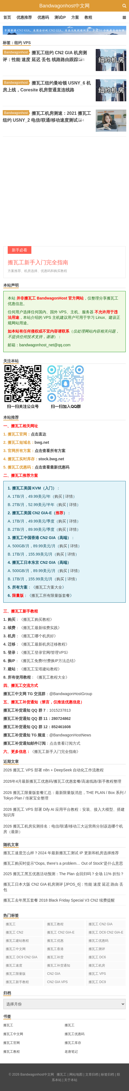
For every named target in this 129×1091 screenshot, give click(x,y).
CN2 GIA (53, 974)
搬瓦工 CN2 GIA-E (60, 932)
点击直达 (38, 434)
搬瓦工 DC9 (97, 982)
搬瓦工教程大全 (52, 677)
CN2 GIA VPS (57, 982)
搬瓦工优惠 (55, 941)
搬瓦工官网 (11, 1043)
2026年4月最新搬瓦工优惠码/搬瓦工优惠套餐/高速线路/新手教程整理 (62, 781)
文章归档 (91, 1074)
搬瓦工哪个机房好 (38, 636)
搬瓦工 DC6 (97, 957)
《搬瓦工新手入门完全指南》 (55, 751)
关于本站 (70, 1080)
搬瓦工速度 (14, 965)
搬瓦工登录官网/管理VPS (45, 652)
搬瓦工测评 (97, 949)
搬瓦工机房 (97, 965)
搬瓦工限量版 (16, 974)
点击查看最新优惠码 (52, 467)
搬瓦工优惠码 (98, 941)
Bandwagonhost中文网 (64, 6)
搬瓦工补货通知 (58, 965)
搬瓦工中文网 (16, 949)
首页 (7, 17)
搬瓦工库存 (73, 1043)
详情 (69, 496)
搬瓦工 (11, 924)
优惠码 (43, 17)
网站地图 (76, 1074)
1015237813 (60, 710)
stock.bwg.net (51, 459)
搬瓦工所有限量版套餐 (50, 595)
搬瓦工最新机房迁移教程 (44, 644)
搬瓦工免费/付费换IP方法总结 (48, 661)
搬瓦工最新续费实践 (40, 627)
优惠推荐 (24, 17)
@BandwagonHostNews (70, 735)
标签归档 (107, 1074)
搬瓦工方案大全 (48, 587)
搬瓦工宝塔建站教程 (40, 669)
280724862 (61, 718)
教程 (88, 17)
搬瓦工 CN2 (14, 932)
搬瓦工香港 (55, 949)
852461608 (61, 727)
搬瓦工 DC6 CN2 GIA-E (106, 932)
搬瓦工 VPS (97, 974)
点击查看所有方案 (50, 450)
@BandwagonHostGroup (70, 694)
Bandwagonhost (16, 52)
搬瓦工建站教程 (17, 941)
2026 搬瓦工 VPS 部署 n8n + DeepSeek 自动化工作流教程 (53, 770)
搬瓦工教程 (55, 924)
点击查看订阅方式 (65, 743)
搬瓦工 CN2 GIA (100, 924)
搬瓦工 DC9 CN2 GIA (21, 957)
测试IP (60, 17)
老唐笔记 (71, 1052)
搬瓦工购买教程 (36, 619)
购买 (58, 496)
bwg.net (42, 442)
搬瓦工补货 (55, 957)
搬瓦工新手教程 (17, 982)
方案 (75, 17)
